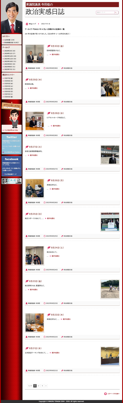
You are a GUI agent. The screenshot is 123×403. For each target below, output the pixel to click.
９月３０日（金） (55, 46)
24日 (56, 270)
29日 (56, 102)
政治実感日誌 (68, 68)
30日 (56, 68)
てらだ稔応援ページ (10, 174)
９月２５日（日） (33, 214)
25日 (56, 236)
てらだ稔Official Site (11, 130)
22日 (56, 337)
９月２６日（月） (55, 180)
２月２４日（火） (8, 86)
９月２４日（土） (55, 247)
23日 (56, 303)
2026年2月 (8, 51)
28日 (56, 135)
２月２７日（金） (8, 78)
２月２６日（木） (8, 81)
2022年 (48, 68)
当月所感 (7, 40)
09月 (52, 68)
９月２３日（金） (33, 281)
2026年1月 (8, 53)
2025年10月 (8, 61)
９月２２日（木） (55, 315)
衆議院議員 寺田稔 (34, 68)
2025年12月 (8, 56)
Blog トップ (32, 24)
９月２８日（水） (55, 113)
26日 (56, 202)
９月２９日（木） (33, 79)
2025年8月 (8, 67)
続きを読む (56, 54)
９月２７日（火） (33, 147)
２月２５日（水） (8, 83)
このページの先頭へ (114, 394)
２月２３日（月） (8, 89)
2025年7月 (8, 69)
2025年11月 (8, 59)
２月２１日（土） (8, 94)
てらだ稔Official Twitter (12, 152)
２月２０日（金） (8, 97)
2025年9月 (8, 64)
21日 (56, 370)
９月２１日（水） (33, 348)
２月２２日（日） (8, 91)
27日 (56, 169)
